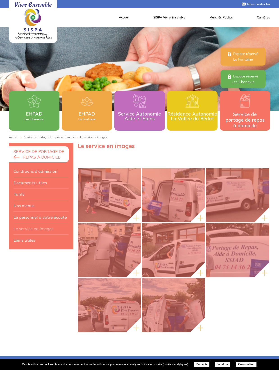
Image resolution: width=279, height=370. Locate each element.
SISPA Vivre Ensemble (169, 17)
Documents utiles (30, 182)
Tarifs (19, 194)
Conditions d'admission (35, 171)
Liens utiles (24, 240)
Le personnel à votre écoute (40, 217)
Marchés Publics (221, 17)
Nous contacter (258, 4)
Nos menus (24, 205)
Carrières (263, 17)
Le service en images (33, 228)
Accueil (124, 17)
